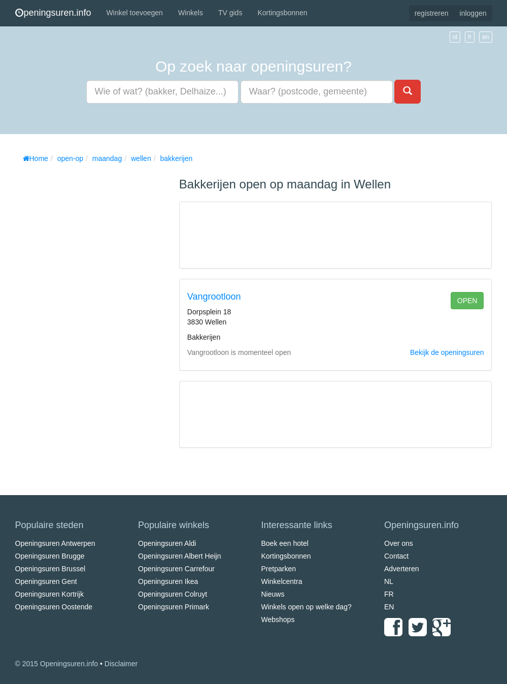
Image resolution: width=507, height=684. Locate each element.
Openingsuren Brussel (50, 569)
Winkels (190, 13)
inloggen (473, 13)
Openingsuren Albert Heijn (179, 556)
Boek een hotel (285, 543)
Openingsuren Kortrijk (49, 594)
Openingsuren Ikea (168, 581)
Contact (396, 556)
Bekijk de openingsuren (447, 352)
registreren (432, 13)
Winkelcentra (281, 581)
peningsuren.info (53, 13)
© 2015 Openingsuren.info (56, 664)
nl (455, 37)
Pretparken (278, 569)
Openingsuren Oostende (54, 607)
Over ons (398, 543)
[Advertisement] (91, 320)
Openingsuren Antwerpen (55, 543)
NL (388, 581)
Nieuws (273, 594)
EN (389, 607)
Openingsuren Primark (173, 607)
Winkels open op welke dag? (306, 607)
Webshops (278, 619)
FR (389, 594)
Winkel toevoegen (135, 13)
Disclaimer (121, 664)
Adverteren (401, 569)
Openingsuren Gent (46, 581)
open (467, 301)
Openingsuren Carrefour (176, 569)
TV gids (230, 13)
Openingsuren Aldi (167, 543)
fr (469, 37)
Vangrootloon (214, 296)
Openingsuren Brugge (50, 556)
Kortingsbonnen (282, 13)
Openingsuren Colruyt (172, 594)
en (485, 37)
